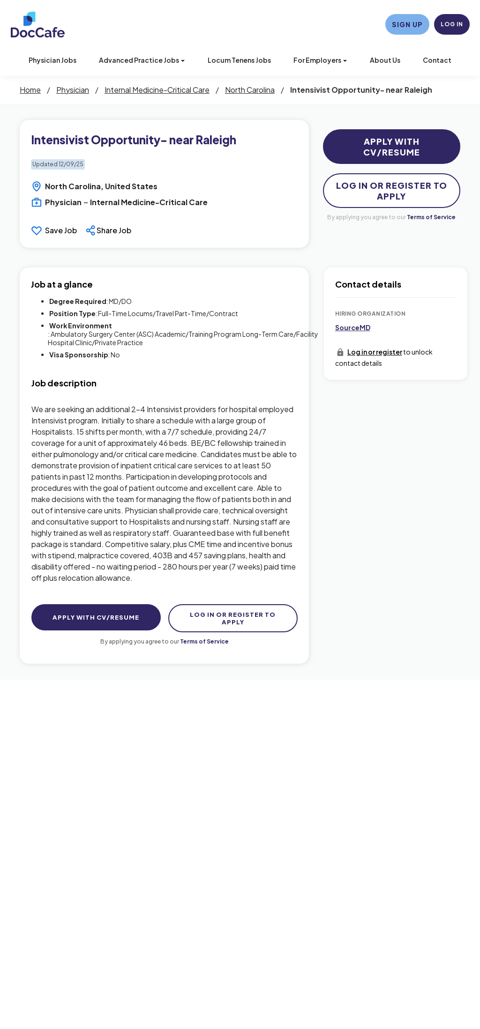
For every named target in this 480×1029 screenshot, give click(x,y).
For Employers (320, 60)
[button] (109, 230)
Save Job (61, 230)
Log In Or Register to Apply (391, 190)
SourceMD (352, 327)
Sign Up (407, 24)
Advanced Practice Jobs (142, 60)
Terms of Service (431, 217)
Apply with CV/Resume (391, 146)
